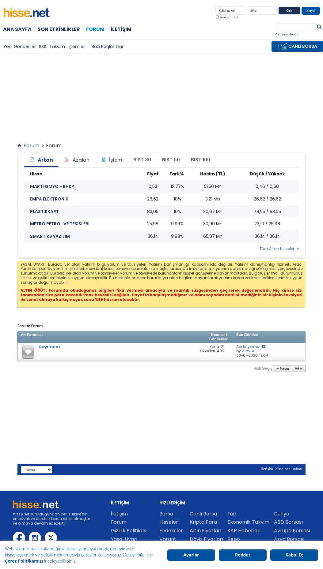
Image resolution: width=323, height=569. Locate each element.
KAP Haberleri (243, 530)
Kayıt (310, 10)
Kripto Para (203, 522)
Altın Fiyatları (205, 530)
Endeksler (171, 530)
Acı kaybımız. (248, 346)
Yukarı (298, 369)
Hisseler (168, 522)
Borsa (166, 513)
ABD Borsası (288, 522)
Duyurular (49, 347)
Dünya (281, 513)
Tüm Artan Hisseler (277, 248)
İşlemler (76, 46)
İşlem (111, 159)
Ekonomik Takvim (248, 522)
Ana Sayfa (17, 29)
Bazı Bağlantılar (108, 46)
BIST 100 (200, 159)
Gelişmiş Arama (287, 34)
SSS (42, 46)
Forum (95, 29)
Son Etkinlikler (59, 29)
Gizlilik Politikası (129, 530)
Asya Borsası (289, 539)
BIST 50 (171, 159)
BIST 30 (142, 159)
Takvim (57, 46)
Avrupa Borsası (292, 530)
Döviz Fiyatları (206, 539)
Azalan (76, 159)
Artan (41, 159)
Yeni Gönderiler (19, 46)
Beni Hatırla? (227, 17)
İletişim (121, 29)
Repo (233, 539)
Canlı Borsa (203, 513)
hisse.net (283, 468)
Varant (167, 539)
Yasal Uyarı (124, 539)
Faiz (232, 513)
